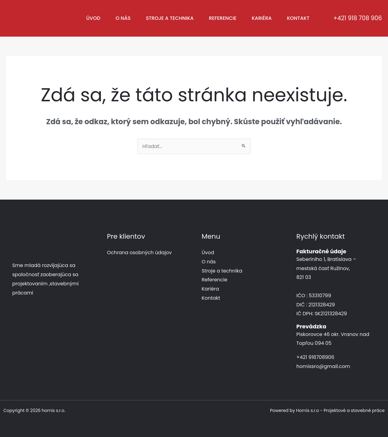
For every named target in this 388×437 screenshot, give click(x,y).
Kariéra (262, 18)
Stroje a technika (169, 18)
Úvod (93, 18)
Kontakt (298, 18)
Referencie (222, 18)
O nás (122, 18)
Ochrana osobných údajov (139, 252)
